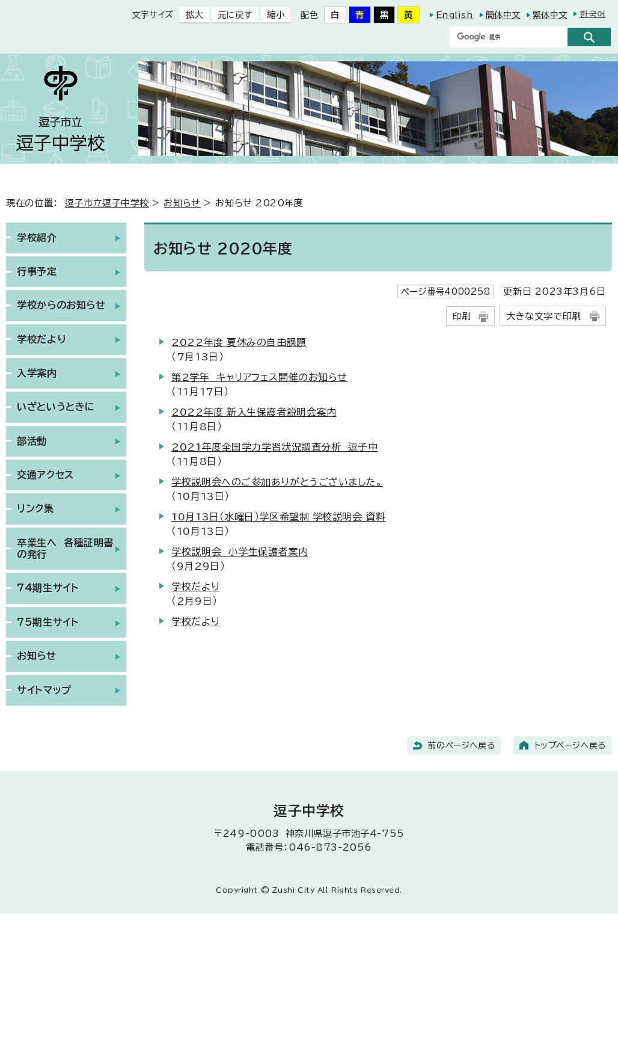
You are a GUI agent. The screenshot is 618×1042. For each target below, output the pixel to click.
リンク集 (35, 508)
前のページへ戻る (461, 745)
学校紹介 (37, 237)
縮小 (272, 14)
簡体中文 (503, 14)
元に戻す (232, 14)
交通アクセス (45, 474)
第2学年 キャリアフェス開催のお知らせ (259, 377)
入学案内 (37, 373)
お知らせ (182, 203)
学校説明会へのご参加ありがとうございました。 (276, 482)
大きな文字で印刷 (543, 316)
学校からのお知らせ (61, 305)
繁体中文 (550, 14)
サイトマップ (44, 690)
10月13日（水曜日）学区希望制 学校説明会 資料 (278, 517)
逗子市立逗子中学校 (107, 203)
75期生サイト (48, 622)
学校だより (195, 586)
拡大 (191, 14)
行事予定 (37, 271)
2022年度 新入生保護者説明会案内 (253, 412)
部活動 (32, 441)
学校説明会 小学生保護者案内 (239, 551)
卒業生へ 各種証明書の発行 (65, 548)
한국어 (593, 13)
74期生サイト (48, 588)
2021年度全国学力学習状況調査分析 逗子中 (274, 447)
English (455, 14)
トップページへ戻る (570, 745)
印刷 (461, 316)
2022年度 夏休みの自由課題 (238, 342)
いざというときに (55, 407)
